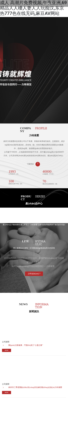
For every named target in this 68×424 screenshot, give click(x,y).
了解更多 (30, 164)
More (6, 350)
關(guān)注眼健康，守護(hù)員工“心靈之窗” (25, 345)
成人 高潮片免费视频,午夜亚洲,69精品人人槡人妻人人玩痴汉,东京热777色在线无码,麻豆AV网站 (33, 8)
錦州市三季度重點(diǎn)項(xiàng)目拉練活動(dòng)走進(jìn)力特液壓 (35, 387)
